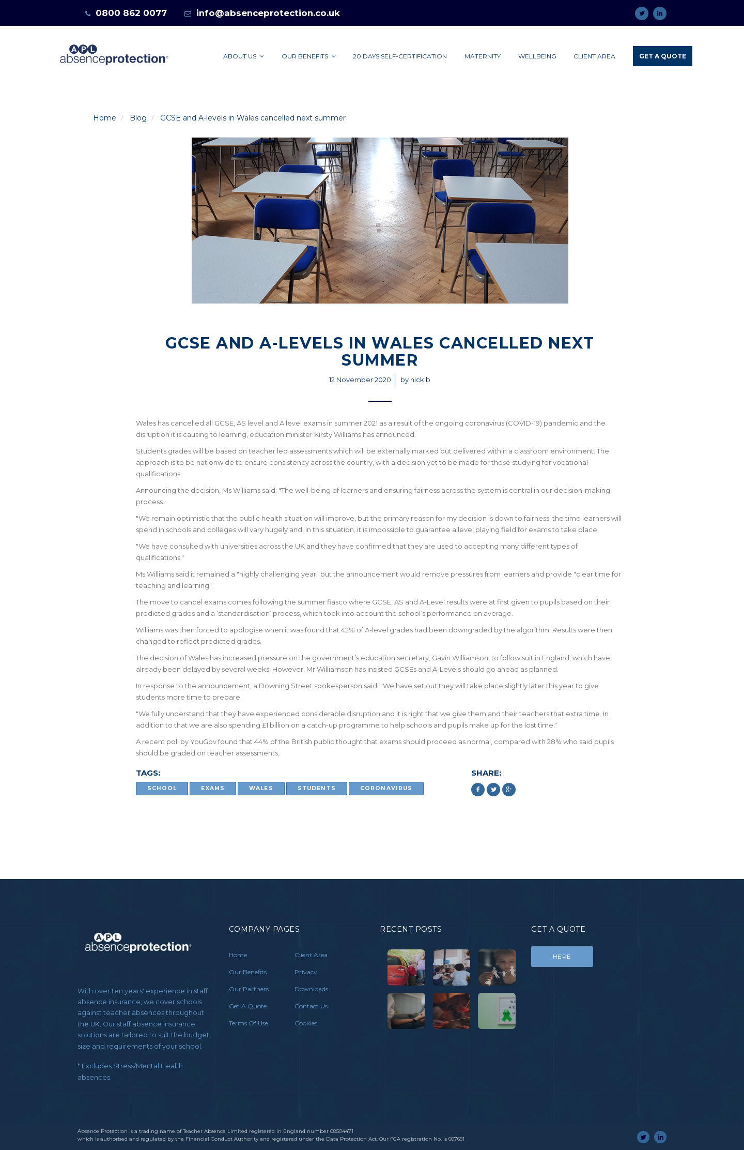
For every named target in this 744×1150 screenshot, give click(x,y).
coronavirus (386, 788)
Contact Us (311, 1006)
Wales (261, 788)
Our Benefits (309, 56)
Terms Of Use (248, 1023)
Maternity (482, 56)
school (162, 788)
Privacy (306, 972)
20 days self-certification (400, 56)
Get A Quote (662, 56)
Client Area (594, 56)
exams (212, 788)
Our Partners (249, 989)
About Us (243, 56)
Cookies (306, 1023)
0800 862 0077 (131, 13)
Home (104, 118)
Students (316, 788)
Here (562, 956)
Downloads (311, 989)
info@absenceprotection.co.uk (268, 13)
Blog (138, 118)
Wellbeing (537, 56)
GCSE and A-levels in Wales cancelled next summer (253, 118)
